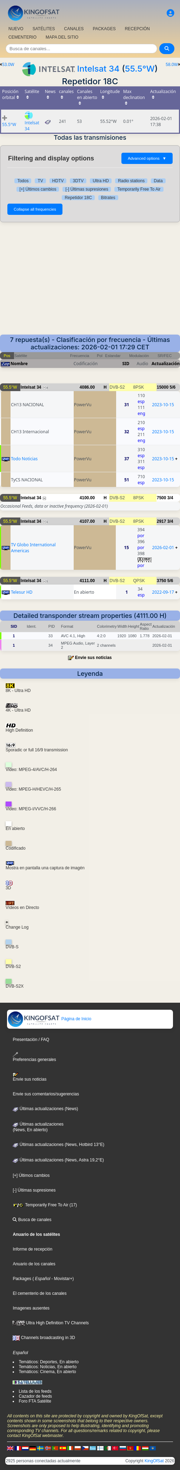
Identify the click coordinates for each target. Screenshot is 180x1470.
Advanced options (147, 158)
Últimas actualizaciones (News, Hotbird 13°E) (58, 1144)
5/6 (172, 387)
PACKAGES (104, 28)
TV (40, 180)
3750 (161, 580)
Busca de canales (32, 1219)
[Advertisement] (90, 282)
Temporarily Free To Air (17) (45, 1204)
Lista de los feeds (35, 1391)
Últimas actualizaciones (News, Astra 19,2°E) (58, 1160)
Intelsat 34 (98, 69)
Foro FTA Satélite (35, 1401)
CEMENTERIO (22, 37)
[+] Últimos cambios (37, 189)
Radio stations (131, 180)
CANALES (74, 28)
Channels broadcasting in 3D (44, 1337)
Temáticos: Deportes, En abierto (49, 1361)
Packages (22, 1278)
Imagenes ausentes (31, 1308)
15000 (162, 387)
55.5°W (140, 69)
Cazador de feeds (35, 1396)
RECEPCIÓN (137, 28)
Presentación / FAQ (31, 1039)
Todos (22, 180)
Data (158, 180)
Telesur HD (21, 592)
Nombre (19, 364)
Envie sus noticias (93, 657)
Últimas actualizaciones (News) (45, 1108)
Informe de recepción (32, 1249)
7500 (161, 497)
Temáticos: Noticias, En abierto (47, 1366)
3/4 (170, 497)
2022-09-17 (163, 592)
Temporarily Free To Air (138, 189)
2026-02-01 (163, 548)
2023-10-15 (163, 405)
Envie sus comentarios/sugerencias (46, 1094)
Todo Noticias (24, 459)
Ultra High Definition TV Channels (51, 1322)
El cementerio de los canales (39, 1293)
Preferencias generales (34, 1057)
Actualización (166, 364)
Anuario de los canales (34, 1263)
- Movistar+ (61, 1278)
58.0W (172, 64)
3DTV (78, 180)
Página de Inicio (49, 1018)
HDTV (58, 180)
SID (125, 364)
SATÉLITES (44, 28)
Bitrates (108, 197)
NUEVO (16, 28)
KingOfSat (154, 1460)
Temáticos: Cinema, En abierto (47, 1371)
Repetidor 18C (78, 197)
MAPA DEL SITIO (62, 37)
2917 (161, 521)
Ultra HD (101, 180)
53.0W (8, 64)
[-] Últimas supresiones (86, 189)
